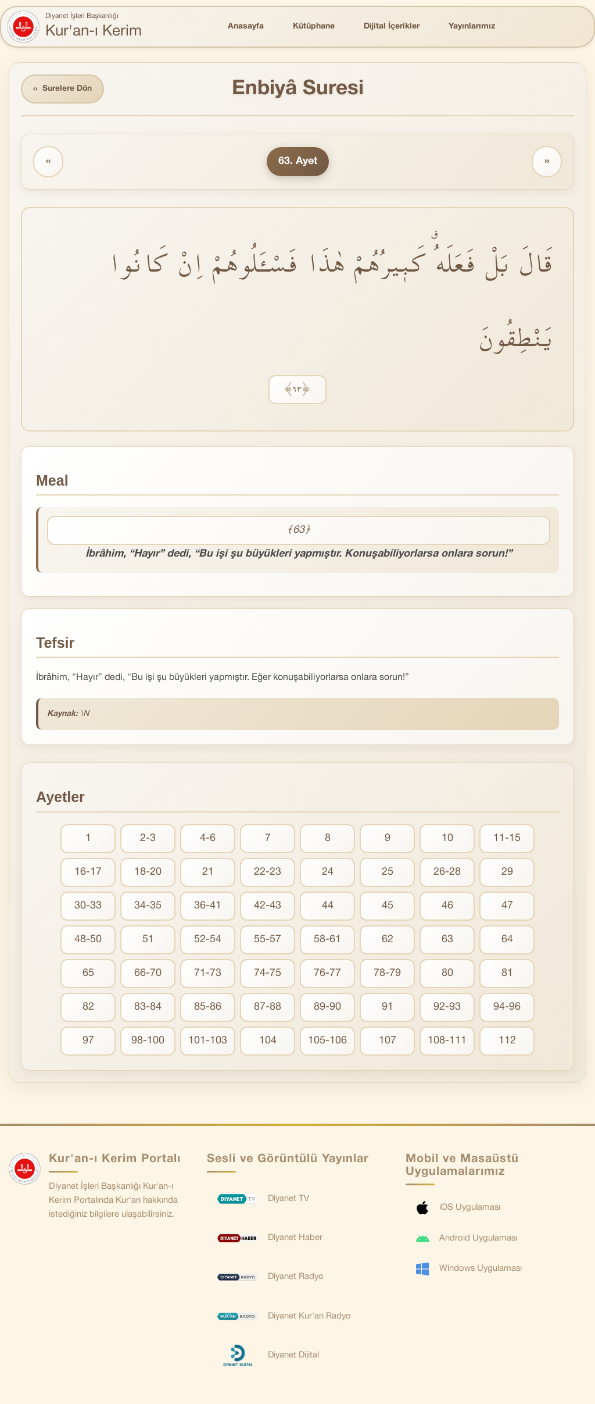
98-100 (147, 1041)
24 (328, 873)
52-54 (207, 940)
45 (387, 906)
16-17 (88, 873)
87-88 (267, 1008)
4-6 (208, 839)
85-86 (207, 1008)
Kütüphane (314, 26)
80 (447, 974)
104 (268, 1041)
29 (507, 873)
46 (447, 906)
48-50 (88, 940)
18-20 (148, 873)
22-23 (267, 873)
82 (88, 1008)
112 (507, 1041)
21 (208, 873)
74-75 (267, 974)
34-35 (148, 906)
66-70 (148, 974)
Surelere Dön (63, 89)
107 (387, 1041)
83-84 (148, 1008)
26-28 (447, 873)
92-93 (447, 1008)
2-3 (148, 839)
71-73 (207, 974)
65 (88, 974)
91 (387, 1008)
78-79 (387, 974)
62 (387, 940)
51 (148, 940)
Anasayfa (246, 26)
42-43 (267, 906)
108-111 (447, 1041)
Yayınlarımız (472, 26)
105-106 (327, 1041)
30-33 (88, 906)
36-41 (207, 906)
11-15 (507, 839)
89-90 (327, 1008)
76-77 (327, 974)
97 (88, 1041)
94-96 (507, 1008)
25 (387, 873)
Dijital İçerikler (392, 26)
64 (507, 940)
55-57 (267, 940)
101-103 (207, 1041)
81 (507, 974)
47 (507, 906)
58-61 (327, 940)
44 (328, 906)
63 (447, 940)
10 (447, 839)
